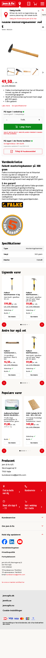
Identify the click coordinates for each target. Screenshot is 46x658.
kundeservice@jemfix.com (15, 574)
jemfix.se (7, 601)
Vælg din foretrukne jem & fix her (23, 19)
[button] (21, 324)
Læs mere (6, 106)
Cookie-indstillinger (12, 610)
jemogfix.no (8, 606)
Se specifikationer (19, 106)
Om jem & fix (8, 526)
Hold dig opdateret (11, 535)
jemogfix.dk (8, 596)
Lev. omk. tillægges (8, 85)
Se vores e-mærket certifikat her (13, 582)
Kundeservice (8, 518)
